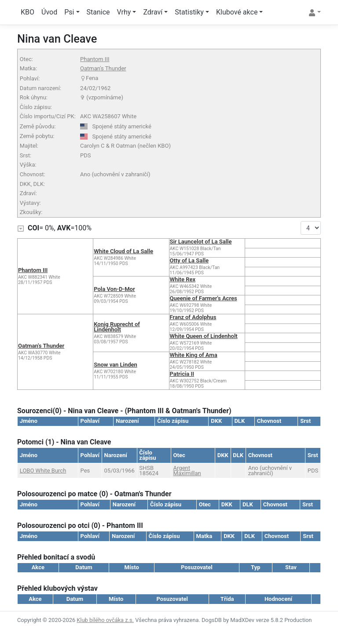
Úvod (49, 12)
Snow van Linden (115, 364)
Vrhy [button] (124, 12)
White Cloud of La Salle (123, 251)
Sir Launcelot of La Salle (201, 241)
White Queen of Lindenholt (204, 336)
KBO (27, 12)
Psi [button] (69, 12)
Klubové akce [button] (236, 12)
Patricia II (182, 374)
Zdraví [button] (152, 12)
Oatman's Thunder (103, 68)
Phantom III (94, 59)
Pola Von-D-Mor (114, 289)
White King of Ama (193, 355)
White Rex (182, 279)
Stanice (98, 12)
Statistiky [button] (189, 12)
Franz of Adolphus (193, 317)
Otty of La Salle (189, 260)
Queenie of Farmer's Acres (203, 298)
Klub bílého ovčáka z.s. (105, 620)
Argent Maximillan (187, 470)
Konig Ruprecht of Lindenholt (117, 327)
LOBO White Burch (43, 470)
